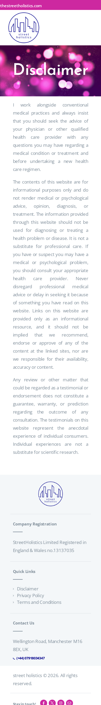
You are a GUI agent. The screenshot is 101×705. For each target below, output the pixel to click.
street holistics (27, 675)
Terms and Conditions (39, 602)
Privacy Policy (30, 595)
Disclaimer (27, 589)
